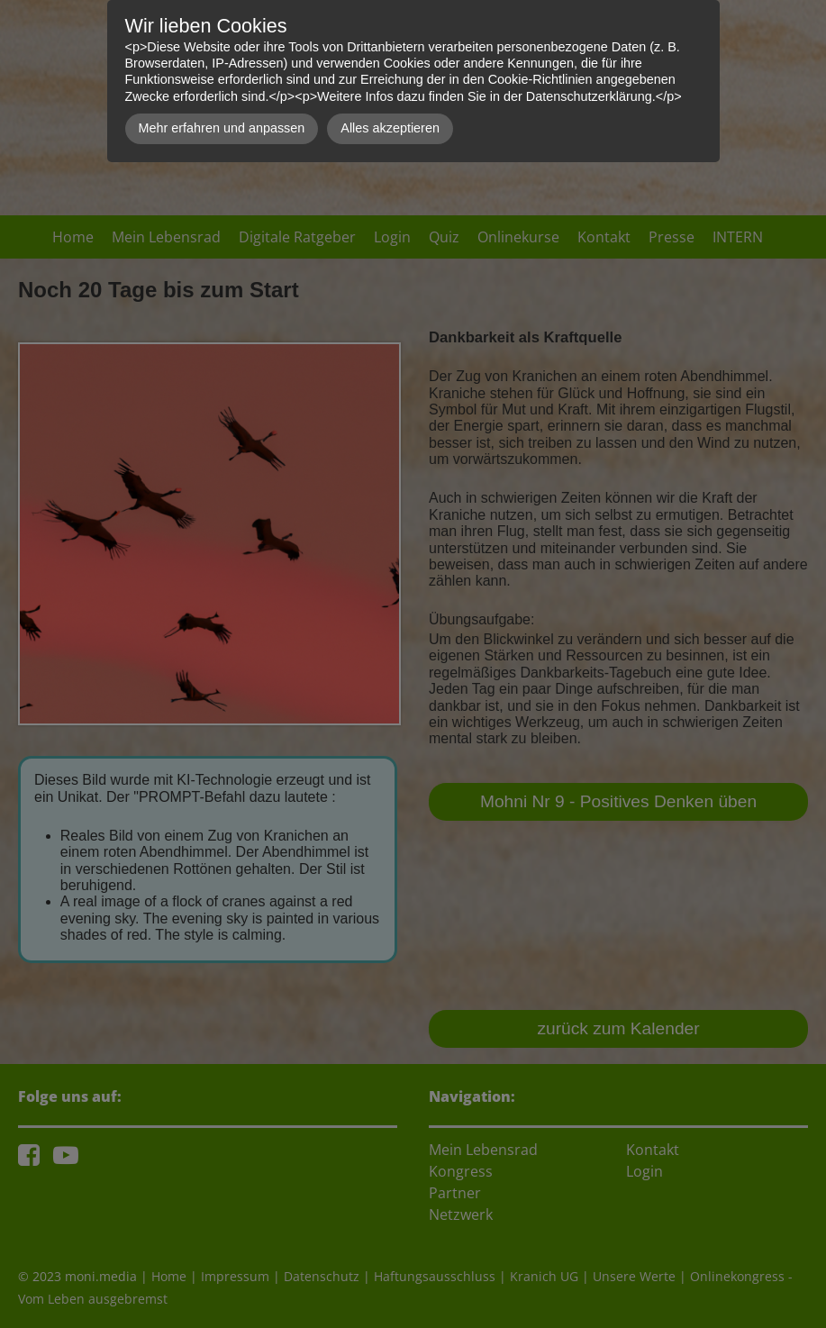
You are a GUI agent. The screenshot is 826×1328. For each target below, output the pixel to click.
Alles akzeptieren (390, 128)
